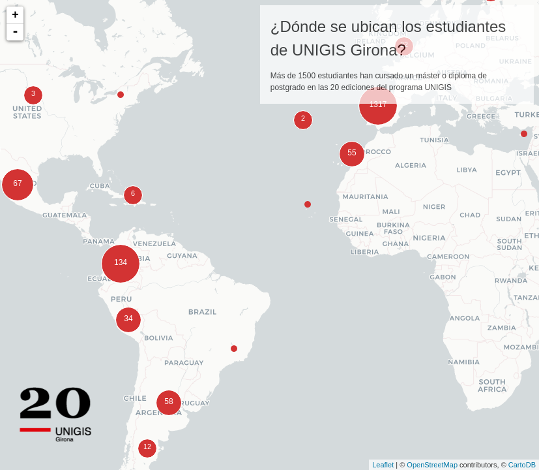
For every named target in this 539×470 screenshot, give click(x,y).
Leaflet (383, 465)
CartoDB (522, 465)
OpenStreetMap (432, 465)
